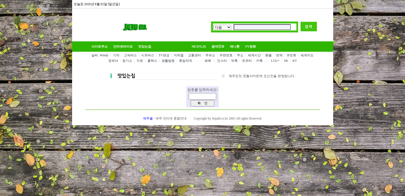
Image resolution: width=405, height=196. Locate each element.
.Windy (104, 55)
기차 (116, 55)
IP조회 (291, 55)
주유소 (210, 55)
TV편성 (164, 55)
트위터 (247, 61)
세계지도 (307, 55)
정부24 (113, 61)
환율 (268, 55)
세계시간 (254, 55)
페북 (208, 61)
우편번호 (226, 55)
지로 (140, 61)
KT (294, 61)
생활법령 (168, 61)
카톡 (259, 61)
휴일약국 (185, 61)
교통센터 (194, 55)
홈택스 (152, 61)
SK (286, 61)
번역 (279, 55)
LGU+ (275, 61)
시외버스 (147, 55)
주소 (240, 55)
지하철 (179, 55)
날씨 (94, 55)
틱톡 (234, 61)
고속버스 (130, 55)
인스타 (222, 61)
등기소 (127, 61)
